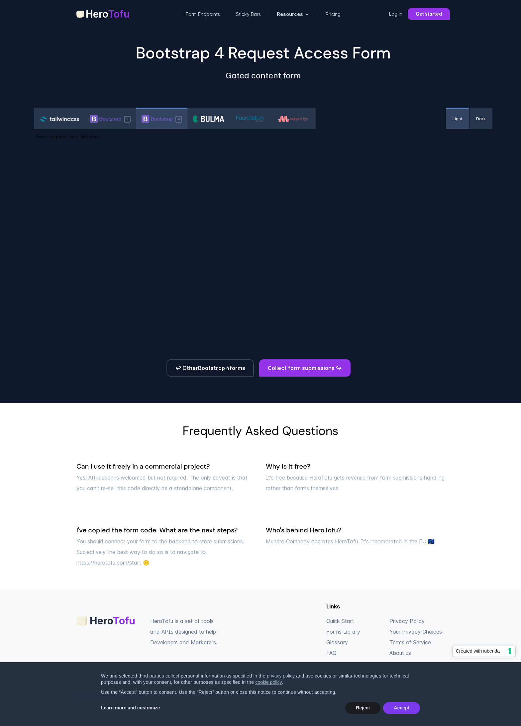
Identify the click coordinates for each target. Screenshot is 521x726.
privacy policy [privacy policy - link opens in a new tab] (281, 676)
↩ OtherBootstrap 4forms (210, 368)
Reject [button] (363, 707)
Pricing (333, 14)
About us (400, 653)
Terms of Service (410, 642)
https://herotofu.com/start (108, 562)
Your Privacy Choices (415, 631)
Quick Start (340, 621)
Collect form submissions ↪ (305, 368)
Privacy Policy (407, 621)
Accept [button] (401, 707)
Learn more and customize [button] (130, 707)
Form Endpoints (203, 14)
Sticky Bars (248, 14)
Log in (395, 14)
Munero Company (288, 541)
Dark (481, 118)
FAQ (331, 653)
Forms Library (343, 631)
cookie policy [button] (268, 682)
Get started (429, 14)
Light (458, 118)
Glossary (337, 642)
